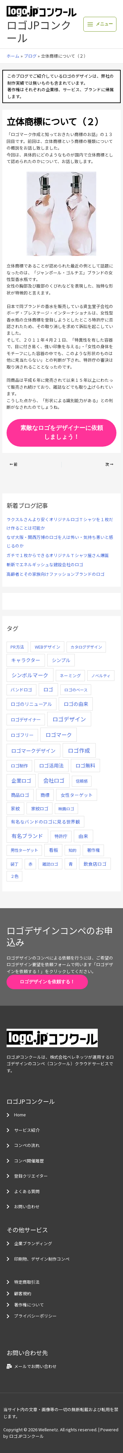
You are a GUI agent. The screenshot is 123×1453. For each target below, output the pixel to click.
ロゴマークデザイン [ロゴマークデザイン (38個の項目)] (33, 750)
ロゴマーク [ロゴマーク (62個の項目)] (59, 735)
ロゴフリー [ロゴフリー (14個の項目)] (22, 735)
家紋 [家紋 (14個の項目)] (15, 808)
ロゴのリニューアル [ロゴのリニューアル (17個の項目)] (31, 704)
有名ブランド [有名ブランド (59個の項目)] (27, 836)
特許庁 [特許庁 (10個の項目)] (60, 836)
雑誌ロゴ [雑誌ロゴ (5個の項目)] (50, 864)
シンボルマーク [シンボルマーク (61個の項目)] (29, 675)
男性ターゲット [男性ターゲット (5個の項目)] (24, 850)
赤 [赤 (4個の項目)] (30, 864)
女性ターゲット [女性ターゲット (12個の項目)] (77, 795)
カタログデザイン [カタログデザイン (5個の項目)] (86, 647)
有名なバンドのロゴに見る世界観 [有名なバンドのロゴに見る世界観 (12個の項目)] (45, 821)
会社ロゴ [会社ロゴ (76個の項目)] (53, 780)
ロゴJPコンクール (39, 31)
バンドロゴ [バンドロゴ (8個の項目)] (21, 689)
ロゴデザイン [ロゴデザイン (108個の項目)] (69, 719)
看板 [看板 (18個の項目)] (53, 850)
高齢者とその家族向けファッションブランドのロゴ (56, 574)
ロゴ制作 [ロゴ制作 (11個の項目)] (19, 765)
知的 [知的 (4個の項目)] (72, 850)
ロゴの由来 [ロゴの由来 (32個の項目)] (76, 703)
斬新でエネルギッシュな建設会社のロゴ (45, 564)
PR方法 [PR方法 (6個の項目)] (17, 647)
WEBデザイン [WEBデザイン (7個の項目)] (47, 647)
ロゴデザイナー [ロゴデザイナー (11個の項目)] (26, 719)
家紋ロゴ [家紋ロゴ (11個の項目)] (39, 808)
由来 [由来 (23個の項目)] (83, 835)
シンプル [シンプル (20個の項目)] (61, 660)
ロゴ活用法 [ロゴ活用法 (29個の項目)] (51, 765)
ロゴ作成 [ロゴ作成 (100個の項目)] (79, 750)
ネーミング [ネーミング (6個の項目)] (70, 675)
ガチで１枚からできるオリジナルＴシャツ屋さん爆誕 (58, 555)
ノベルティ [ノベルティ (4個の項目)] (101, 675)
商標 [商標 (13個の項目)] (45, 795)
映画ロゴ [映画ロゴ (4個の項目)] (66, 808)
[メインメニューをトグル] (99, 24)
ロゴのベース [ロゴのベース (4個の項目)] (76, 689)
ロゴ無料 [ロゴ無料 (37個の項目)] (85, 765)
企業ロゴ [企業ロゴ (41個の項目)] (21, 780)
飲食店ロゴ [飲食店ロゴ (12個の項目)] (95, 863)
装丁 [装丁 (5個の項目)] (14, 864)
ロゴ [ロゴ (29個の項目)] (48, 689)
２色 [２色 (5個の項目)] (14, 876)
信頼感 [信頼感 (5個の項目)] (82, 781)
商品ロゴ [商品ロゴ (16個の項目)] (20, 795)
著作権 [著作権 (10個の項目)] (93, 850)
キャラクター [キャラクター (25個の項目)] (25, 660)
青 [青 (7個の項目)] (71, 864)
